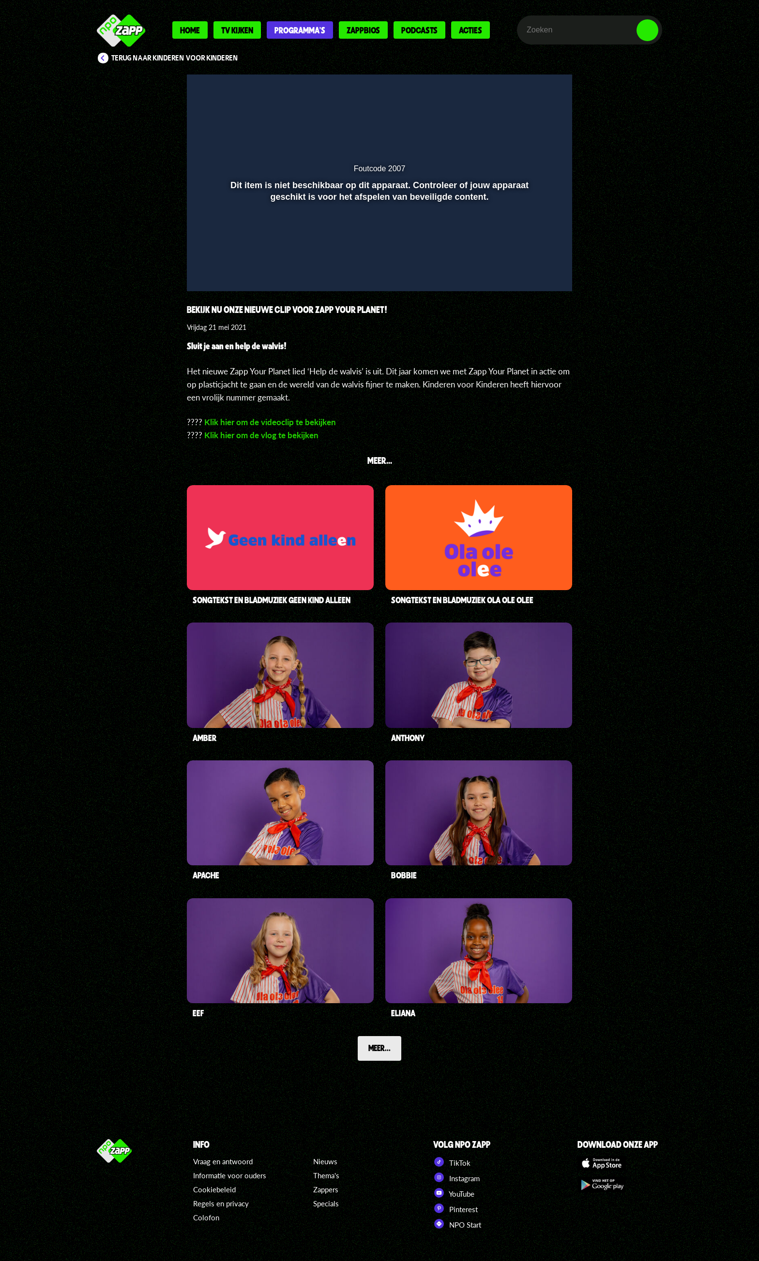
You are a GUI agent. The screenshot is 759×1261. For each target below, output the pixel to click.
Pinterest (455, 1208)
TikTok (452, 1162)
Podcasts (419, 30)
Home (190, 30)
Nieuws (325, 1161)
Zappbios (363, 30)
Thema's (326, 1175)
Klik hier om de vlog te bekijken (261, 435)
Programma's (299, 30)
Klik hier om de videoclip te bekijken (270, 422)
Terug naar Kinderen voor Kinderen (174, 58)
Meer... (379, 1047)
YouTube (453, 1193)
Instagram (456, 1177)
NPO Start (457, 1224)
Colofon (206, 1217)
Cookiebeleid (214, 1189)
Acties (470, 30)
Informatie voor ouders (229, 1175)
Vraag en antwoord (223, 1161)
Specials (326, 1203)
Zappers (325, 1189)
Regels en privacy (221, 1203)
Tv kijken (237, 30)
